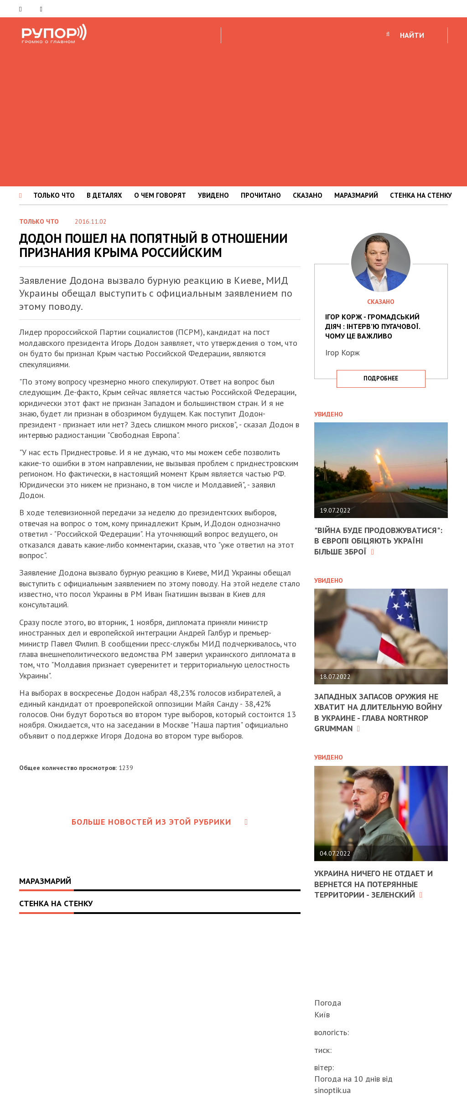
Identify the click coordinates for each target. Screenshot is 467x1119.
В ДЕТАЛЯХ (104, 195)
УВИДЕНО (213, 195)
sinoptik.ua (332, 1090)
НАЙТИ (412, 35)
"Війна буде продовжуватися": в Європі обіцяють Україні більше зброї (378, 541)
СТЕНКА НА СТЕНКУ (421, 195)
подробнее (380, 378)
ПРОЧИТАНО (261, 195)
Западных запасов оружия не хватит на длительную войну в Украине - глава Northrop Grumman (378, 712)
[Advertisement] (233, 113)
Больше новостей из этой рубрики (160, 821)
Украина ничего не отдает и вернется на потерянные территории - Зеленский (373, 884)
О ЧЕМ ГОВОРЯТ (160, 195)
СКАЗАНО (307, 195)
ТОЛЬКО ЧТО (54, 195)
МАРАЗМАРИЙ (356, 195)
